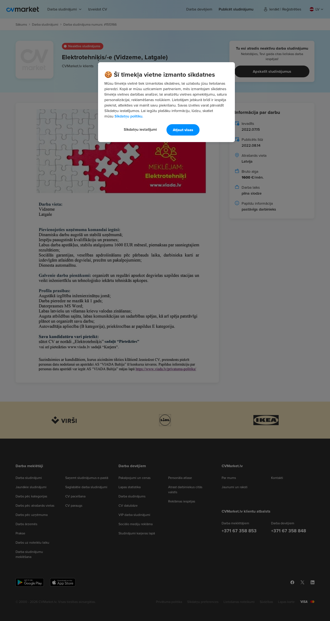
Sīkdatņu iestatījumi (140, 129)
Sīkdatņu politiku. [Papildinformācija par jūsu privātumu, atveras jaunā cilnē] (128, 116)
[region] (166, 102)
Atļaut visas (183, 130)
